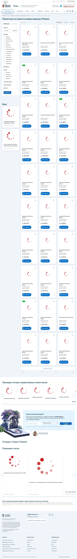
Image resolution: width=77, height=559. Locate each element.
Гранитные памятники (7, 540)
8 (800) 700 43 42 (68, 6)
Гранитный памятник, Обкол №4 (27, 43)
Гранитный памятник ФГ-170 (64, 250)
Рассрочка (29, 546)
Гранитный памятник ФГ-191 (48, 43)
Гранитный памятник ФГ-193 (27, 149)
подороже (72, 22)
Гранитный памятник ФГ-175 (64, 284)
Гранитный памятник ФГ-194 (27, 284)
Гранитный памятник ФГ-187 (46, 318)
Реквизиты (6, 5)
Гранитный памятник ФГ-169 (46, 82)
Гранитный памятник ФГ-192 (27, 217)
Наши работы (20, 11)
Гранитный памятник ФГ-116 (48, 115)
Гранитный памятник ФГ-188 (46, 250)
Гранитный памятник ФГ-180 (64, 217)
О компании (54, 540)
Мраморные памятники (7, 542)
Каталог (7, 11)
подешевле (65, 22)
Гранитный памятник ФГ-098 (64, 351)
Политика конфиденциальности (64, 556)
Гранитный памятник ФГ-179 (46, 351)
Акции (28, 542)
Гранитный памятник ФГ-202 (64, 82)
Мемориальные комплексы (8, 544)
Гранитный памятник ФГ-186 (27, 250)
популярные (59, 22)
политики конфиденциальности (56, 426)
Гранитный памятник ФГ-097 (27, 318)
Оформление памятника (8, 550)
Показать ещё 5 (47, 368)
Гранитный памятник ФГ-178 (64, 149)
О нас (57, 11)
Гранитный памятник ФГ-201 (27, 115)
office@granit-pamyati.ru (32, 516)
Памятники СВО (6, 546)
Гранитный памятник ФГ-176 (27, 351)
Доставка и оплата (31, 548)
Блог (52, 11)
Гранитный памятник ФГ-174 (66, 317)
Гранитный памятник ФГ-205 (27, 183)
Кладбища (54, 550)
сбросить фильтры (14, 23)
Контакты (47, 11)
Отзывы (5, 6)
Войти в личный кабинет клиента (71, 1)
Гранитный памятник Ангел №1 (66, 43)
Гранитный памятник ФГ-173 (64, 183)
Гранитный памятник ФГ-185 (27, 82)
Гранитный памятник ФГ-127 (46, 217)
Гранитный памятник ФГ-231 (46, 284)
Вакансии (54, 542)
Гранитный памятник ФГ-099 (64, 115)
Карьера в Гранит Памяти (6, 3)
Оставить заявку (66, 423)
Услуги (28, 544)
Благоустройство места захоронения (11, 548)
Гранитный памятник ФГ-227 (46, 149)
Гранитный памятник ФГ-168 (46, 183)
